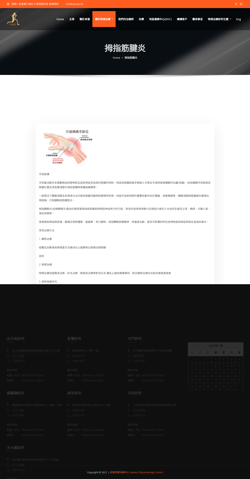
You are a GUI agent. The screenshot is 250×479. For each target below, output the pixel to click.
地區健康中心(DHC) (160, 19)
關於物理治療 (104, 19)
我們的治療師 (126, 19)
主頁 (71, 19)
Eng (238, 19)
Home (60, 19)
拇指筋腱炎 (130, 61)
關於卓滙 (85, 19)
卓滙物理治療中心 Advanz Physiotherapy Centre (136, 472)
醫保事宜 (197, 19)
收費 (141, 19)
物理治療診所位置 (219, 19)
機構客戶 (182, 19)
